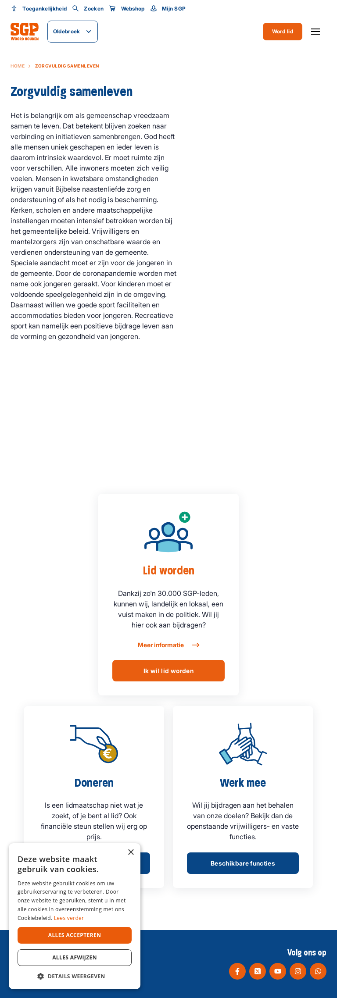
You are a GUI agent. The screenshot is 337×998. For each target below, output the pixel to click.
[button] (75, 976)
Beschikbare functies (243, 863)
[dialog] (74, 916)
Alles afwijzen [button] (74, 957)
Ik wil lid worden (168, 670)
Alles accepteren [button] (74, 935)
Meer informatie (168, 645)
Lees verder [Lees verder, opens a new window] (69, 918)
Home (18, 65)
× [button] (130, 852)
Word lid (282, 31)
